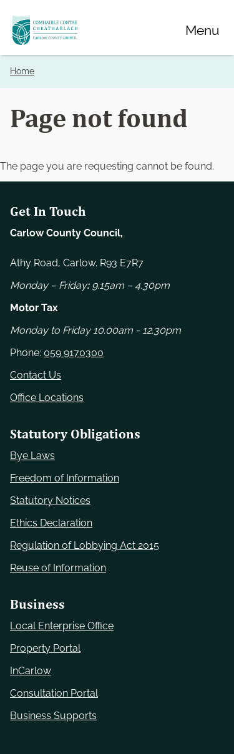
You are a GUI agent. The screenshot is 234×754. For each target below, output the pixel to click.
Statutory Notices (50, 500)
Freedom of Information (64, 478)
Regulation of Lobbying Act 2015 (84, 545)
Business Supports (53, 716)
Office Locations (47, 398)
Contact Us (35, 375)
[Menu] (202, 30)
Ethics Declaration (51, 523)
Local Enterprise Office (62, 626)
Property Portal (45, 648)
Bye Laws (32, 456)
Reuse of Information (58, 568)
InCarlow (30, 671)
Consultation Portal (54, 693)
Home (22, 71)
